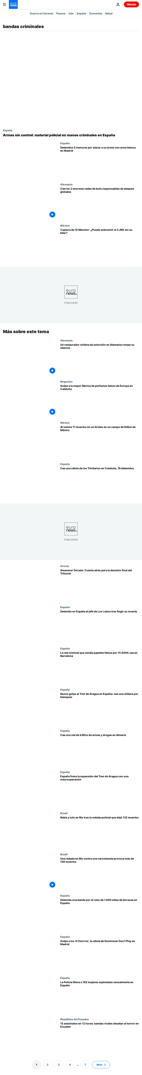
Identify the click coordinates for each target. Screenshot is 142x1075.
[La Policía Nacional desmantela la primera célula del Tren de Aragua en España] (99, 791)
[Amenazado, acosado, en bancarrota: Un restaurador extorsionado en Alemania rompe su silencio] (99, 359)
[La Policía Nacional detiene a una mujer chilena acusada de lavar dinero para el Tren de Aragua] (99, 708)
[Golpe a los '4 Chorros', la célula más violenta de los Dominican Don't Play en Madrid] (99, 956)
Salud (108, 13)
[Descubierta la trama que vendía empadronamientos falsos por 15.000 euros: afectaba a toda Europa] (99, 667)
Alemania (66, 184)
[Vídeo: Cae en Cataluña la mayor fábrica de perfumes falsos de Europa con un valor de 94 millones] (99, 400)
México (65, 225)
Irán (71, 13)
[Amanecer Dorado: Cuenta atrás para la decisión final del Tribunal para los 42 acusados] (99, 585)
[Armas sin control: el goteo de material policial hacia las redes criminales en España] (71, 135)
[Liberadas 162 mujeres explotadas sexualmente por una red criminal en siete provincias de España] (99, 997)
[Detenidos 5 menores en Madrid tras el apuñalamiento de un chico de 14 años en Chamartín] (99, 162)
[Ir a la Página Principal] (13, 4)
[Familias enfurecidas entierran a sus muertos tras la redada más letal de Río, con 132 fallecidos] (99, 832)
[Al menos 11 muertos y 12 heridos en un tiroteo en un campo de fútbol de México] (99, 442)
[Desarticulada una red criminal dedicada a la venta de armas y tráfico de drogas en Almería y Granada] (99, 750)
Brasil (63, 813)
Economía (95, 13)
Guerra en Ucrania (41, 13)
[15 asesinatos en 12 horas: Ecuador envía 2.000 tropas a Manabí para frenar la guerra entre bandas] (99, 1038)
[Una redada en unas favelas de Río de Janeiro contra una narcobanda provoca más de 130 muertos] (99, 873)
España (81, 13)
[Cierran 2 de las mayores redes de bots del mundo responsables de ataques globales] (99, 203)
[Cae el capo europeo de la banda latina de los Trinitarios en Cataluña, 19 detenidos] (99, 483)
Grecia (64, 565)
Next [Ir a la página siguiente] (99, 1064)
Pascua (60, 13)
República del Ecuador (74, 1018)
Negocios (66, 381)
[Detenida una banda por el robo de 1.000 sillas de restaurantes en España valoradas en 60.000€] (99, 914)
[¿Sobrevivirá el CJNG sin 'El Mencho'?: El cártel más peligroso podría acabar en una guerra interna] (99, 244)
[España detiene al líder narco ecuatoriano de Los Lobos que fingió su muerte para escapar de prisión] (99, 626)
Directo (131, 4)
